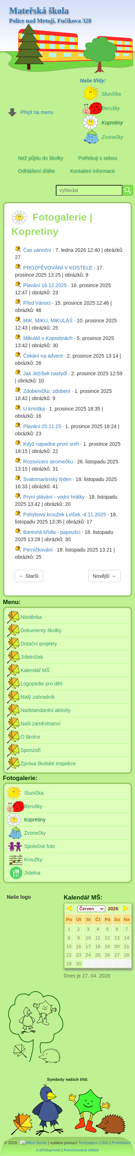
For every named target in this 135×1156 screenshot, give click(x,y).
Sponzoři (30, 750)
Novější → (104, 576)
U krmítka (34, 409)
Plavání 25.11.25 (42, 426)
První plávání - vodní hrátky (54, 497)
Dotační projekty (39, 644)
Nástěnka (31, 617)
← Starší (29, 576)
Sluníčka (34, 793)
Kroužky (33, 859)
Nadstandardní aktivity (46, 710)
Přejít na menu (37, 112)
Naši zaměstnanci (40, 723)
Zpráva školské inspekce (48, 763)
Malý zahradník (38, 697)
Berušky (33, 806)
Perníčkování (38, 550)
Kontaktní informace (92, 171)
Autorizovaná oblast (81, 1150)
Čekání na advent (43, 356)
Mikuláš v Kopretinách (48, 338)
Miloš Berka (36, 1143)
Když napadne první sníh (51, 444)
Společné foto (39, 846)
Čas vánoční (37, 250)
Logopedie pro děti (41, 683)
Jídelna (32, 873)
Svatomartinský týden (47, 479)
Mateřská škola (50, 15)
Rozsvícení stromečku (48, 461)
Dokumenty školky (41, 630)
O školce (30, 737)
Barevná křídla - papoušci (52, 532)
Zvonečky (35, 833)
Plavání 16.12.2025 (45, 285)
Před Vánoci (37, 303)
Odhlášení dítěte (36, 171)
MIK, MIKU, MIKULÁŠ (48, 320)
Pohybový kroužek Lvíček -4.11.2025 (64, 514)
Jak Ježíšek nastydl (45, 373)
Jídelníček (32, 657)
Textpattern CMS (93, 1143)
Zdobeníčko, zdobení (47, 391)
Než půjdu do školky (40, 158)
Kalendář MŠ (35, 670)
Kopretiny (34, 819)
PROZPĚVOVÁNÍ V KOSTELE (58, 268)
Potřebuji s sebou (97, 158)
